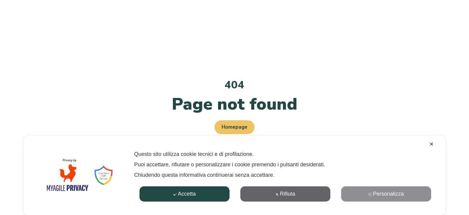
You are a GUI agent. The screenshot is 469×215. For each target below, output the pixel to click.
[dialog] (234, 175)
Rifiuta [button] (285, 194)
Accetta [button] (184, 194)
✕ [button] (431, 144)
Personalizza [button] (386, 194)
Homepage (234, 127)
